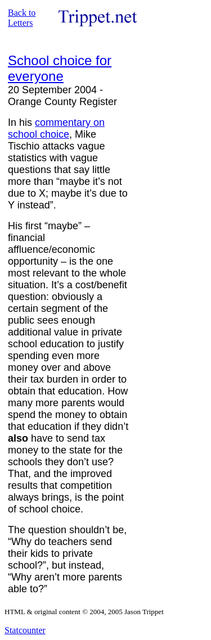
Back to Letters (21, 18)
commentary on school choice (56, 128)
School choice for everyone (59, 68)
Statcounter (25, 630)
